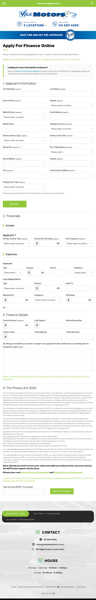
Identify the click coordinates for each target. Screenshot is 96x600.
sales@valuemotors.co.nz (50, 545)
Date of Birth (11, 101)
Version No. (12, 147)
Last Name (58, 89)
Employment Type (24, 185)
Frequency (78, 268)
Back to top (48, 595)
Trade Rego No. (40, 333)
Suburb (56, 159)
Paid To (53, 268)
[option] (48, 35)
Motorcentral (65, 588)
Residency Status (61, 124)
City (8, 170)
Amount (29, 268)
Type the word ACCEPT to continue (18, 487)
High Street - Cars (16, 514)
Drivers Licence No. (61, 136)
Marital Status (12, 112)
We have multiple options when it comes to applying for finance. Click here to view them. (42, 59)
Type (5, 268)
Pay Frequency (75, 239)
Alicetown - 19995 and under (21, 521)
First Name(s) (12, 89)
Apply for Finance (62, 492)
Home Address (12, 159)
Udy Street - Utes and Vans (50, 514)
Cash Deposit (40, 321)
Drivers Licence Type (15, 136)
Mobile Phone (8, 124)
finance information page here (28, 71)
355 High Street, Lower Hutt (50, 550)
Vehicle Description (74, 321)
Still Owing (70, 296)
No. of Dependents (61, 147)
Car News (80, 588)
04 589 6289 (69, 25)
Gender (56, 101)
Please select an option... (14, 117)
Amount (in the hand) (46, 239)
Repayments (8, 296)
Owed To (69, 284)
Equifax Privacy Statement (68, 473)
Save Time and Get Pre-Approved (41, 35)
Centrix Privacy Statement (35, 473)
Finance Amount (13, 321)
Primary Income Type (15, 239)
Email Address (59, 112)
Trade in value (9, 333)
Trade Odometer (73, 333)
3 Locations (33, 25)
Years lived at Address (62, 170)
